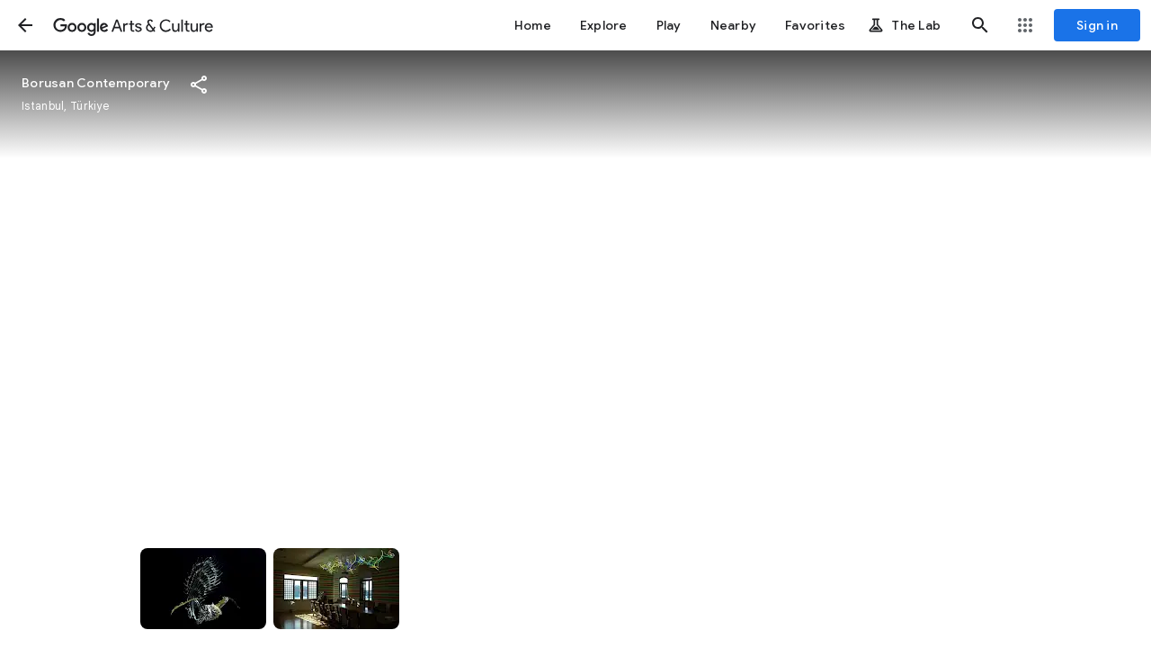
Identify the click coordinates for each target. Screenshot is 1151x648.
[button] (25, 25)
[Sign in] (1097, 25)
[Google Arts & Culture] (133, 25)
